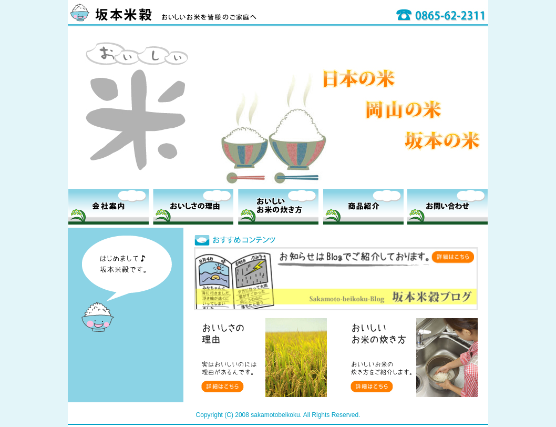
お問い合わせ (447, 207)
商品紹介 (363, 207)
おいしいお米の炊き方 (278, 207)
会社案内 (108, 207)
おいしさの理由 (193, 207)
